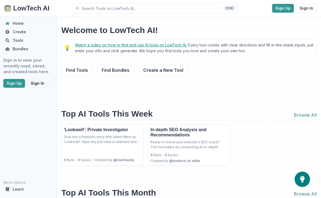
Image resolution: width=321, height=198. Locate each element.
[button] (155, 8)
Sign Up (282, 8)
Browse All (305, 115)
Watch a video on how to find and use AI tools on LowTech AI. (131, 45)
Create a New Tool (163, 70)
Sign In (306, 8)
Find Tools (77, 70)
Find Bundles (115, 70)
